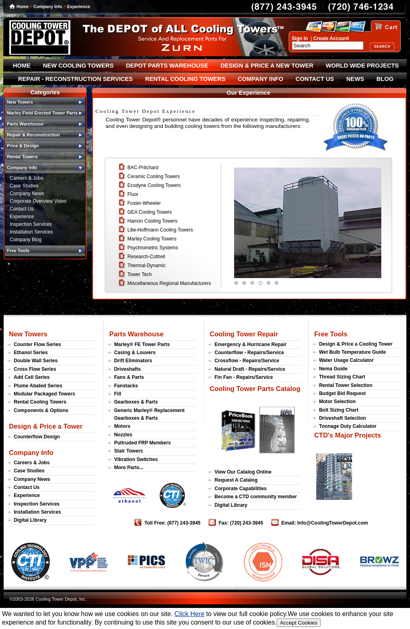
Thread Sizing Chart (342, 377)
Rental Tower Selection (345, 385)
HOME (22, 65)
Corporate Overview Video (38, 201)
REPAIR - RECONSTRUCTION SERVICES (75, 79)
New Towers (28, 334)
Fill (117, 394)
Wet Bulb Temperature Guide (352, 352)
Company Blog (26, 239)
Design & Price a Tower (45, 426)
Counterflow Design (37, 437)
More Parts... (129, 467)
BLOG (384, 79)
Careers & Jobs (26, 178)
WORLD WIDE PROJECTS (362, 65)
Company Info (48, 6)
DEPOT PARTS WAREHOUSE (167, 65)
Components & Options (41, 410)
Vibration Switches (136, 459)
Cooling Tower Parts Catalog (254, 388)
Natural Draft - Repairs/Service (249, 369)
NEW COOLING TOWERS (78, 65)
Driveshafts (127, 369)
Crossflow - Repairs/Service (246, 360)
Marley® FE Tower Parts (142, 344)
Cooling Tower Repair (243, 334)
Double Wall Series (35, 360)
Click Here (190, 613)
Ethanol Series (31, 352)
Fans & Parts (129, 377)
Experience (78, 6)
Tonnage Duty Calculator (347, 426)
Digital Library (30, 520)
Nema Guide (333, 369)
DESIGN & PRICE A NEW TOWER (266, 65)
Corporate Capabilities (240, 488)
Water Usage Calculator (346, 360)
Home (23, 6)
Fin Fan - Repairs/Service (243, 377)
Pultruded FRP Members (142, 443)
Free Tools (330, 334)
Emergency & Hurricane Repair (250, 344)
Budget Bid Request (342, 393)
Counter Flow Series (37, 344)
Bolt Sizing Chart (338, 410)
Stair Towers (128, 451)
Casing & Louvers (135, 352)
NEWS (355, 79)
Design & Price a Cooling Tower (356, 344)
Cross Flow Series (35, 369)
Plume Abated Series (38, 386)
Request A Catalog (236, 480)
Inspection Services (31, 224)
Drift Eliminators (133, 360)
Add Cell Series (32, 377)
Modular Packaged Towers (44, 394)
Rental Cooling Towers (40, 402)
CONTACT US (315, 79)
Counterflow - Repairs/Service (249, 352)
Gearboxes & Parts (136, 402)
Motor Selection (337, 401)
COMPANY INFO (260, 79)
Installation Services (31, 232)
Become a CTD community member (255, 496)
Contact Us (22, 209)
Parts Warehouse (136, 334)
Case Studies (24, 186)
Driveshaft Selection (342, 418)
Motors (122, 426)
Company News (27, 193)
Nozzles (123, 435)
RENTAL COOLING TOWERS (185, 79)
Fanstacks (126, 386)
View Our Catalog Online (242, 472)
